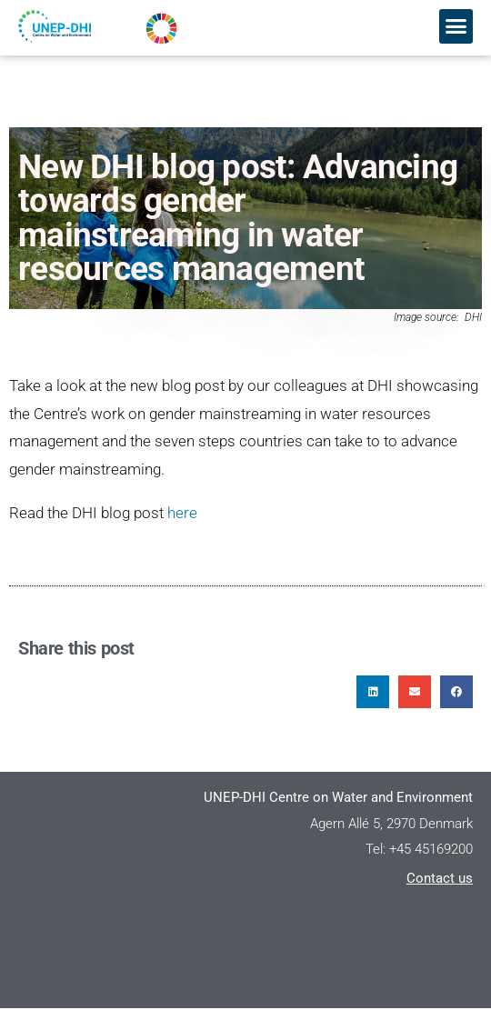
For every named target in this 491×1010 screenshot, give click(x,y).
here (182, 514)
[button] (456, 26)
